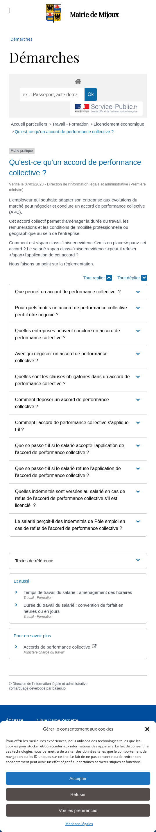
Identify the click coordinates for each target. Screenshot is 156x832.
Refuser (78, 794)
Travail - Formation (71, 124)
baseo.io (58, 688)
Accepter (78, 778)
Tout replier (97, 278)
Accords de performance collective (60, 646)
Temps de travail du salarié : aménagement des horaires (78, 592)
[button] (147, 729)
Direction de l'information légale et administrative (49, 684)
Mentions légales (79, 823)
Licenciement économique (119, 124)
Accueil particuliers (30, 124)
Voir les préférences (78, 810)
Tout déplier (132, 278)
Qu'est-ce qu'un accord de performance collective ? (64, 131)
